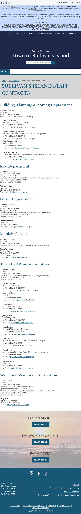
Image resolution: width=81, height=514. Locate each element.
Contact (76, 484)
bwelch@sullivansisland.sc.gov (22, 368)
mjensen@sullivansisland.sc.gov (22, 334)
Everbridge (15, 6)
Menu (5, 71)
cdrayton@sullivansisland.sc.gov (22, 127)
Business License (12, 33)
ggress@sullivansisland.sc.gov (17, 404)
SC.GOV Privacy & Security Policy (34, 506)
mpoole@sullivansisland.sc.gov (22, 357)
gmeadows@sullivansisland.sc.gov (18, 227)
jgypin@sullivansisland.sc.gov (21, 322)
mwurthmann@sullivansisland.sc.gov (24, 148)
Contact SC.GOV (64, 506)
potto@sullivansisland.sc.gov (21, 345)
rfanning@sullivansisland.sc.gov (22, 138)
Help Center (52, 506)
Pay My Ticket (28, 33)
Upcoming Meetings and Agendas (50, 33)
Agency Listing (75, 2)
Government (14, 81)
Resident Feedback (71, 491)
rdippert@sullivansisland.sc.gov (22, 311)
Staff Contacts (72, 33)
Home (4, 81)
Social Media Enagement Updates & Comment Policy (58, 495)
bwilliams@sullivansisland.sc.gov (17, 257)
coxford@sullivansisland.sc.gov (22, 159)
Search (53, 62)
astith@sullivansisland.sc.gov (16, 192)
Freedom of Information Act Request (64, 488)
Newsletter (32, 8)
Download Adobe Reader (40, 508)
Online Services (62, 2)
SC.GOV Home (15, 506)
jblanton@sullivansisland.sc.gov (22, 300)
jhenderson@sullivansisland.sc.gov (24, 290)
